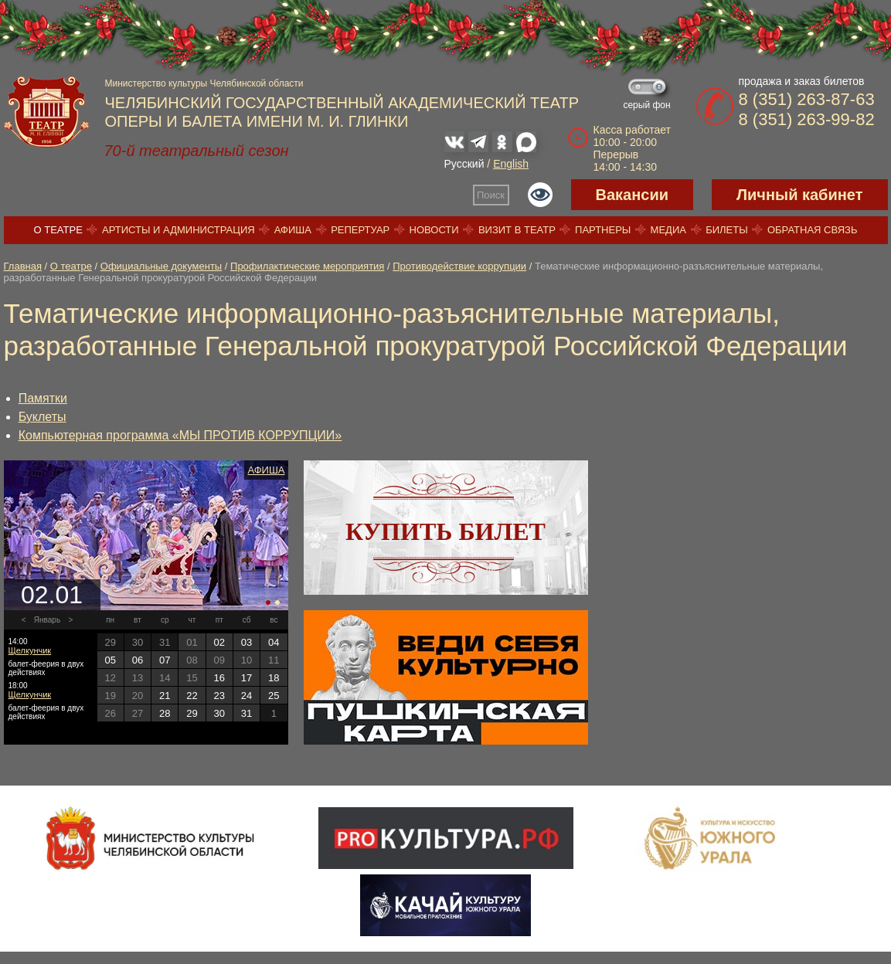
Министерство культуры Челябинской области (204, 83)
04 (273, 642)
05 (109, 660)
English (511, 164)
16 (219, 678)
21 (164, 695)
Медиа (668, 230)
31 (246, 713)
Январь (47, 620)
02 (219, 642)
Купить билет (445, 531)
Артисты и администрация (178, 230)
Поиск (491, 195)
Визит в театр (517, 230)
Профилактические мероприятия (307, 266)
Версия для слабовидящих (540, 194)
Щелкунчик (30, 650)
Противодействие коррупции (459, 266)
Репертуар (360, 230)
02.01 (52, 595)
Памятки (43, 398)
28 (164, 713)
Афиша (292, 230)
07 (164, 660)
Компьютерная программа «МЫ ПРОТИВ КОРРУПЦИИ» (180, 435)
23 (219, 695)
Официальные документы (161, 266)
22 (191, 695)
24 (246, 695)
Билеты (727, 230)
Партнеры (603, 230)
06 (137, 660)
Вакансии (632, 194)
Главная (23, 266)
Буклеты (42, 416)
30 (219, 713)
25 (273, 695)
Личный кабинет (799, 194)
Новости (434, 230)
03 (246, 642)
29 (191, 713)
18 (273, 678)
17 (246, 678)
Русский (464, 164)
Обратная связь (812, 230)
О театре (58, 230)
